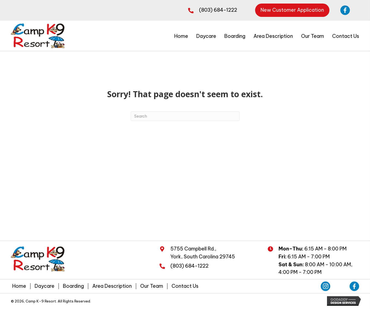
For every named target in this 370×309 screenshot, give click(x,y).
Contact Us (185, 287)
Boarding (73, 287)
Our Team (151, 287)
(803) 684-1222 (218, 10)
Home (19, 287)
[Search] (185, 116)
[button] (292, 10)
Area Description (112, 287)
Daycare (44, 287)
